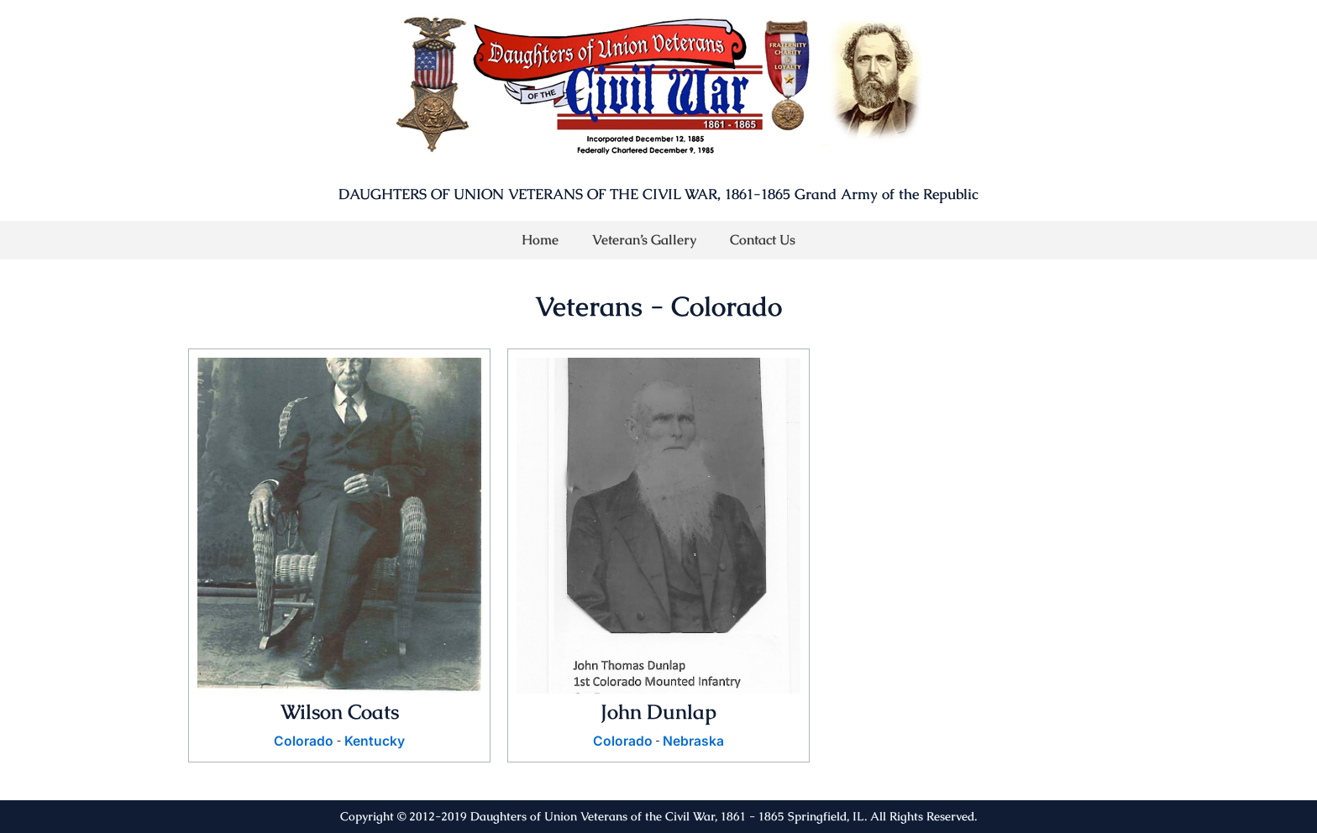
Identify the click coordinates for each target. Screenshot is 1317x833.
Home (540, 240)
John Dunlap (658, 711)
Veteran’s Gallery (644, 240)
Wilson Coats (340, 711)
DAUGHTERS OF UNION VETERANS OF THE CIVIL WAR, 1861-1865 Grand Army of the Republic (658, 194)
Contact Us (762, 240)
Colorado (303, 741)
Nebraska (693, 741)
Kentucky (374, 741)
